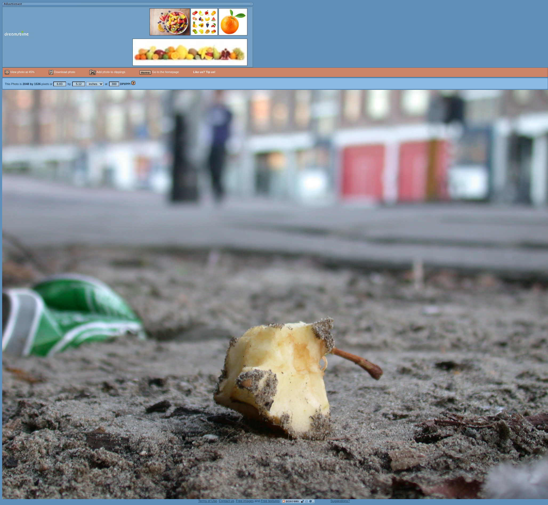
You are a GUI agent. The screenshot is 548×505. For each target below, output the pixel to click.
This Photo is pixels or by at (68, 84)
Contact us (226, 501)
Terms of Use (207, 501)
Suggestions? (340, 501)
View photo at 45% (20, 72)
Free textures (270, 501)
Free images (245, 501)
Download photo (62, 72)
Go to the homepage (159, 72)
